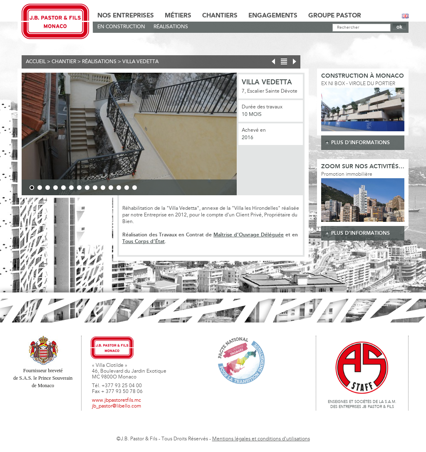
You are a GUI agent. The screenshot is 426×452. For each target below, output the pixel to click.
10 (103, 187)
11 (111, 187)
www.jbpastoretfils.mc (116, 400)
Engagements (272, 15)
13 (126, 187)
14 (134, 187)
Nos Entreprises (125, 15)
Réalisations (171, 27)
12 (118, 187)
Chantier (64, 62)
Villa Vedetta (140, 62)
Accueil (36, 62)
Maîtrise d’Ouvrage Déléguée (248, 235)
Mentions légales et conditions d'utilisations (261, 439)
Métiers (178, 15)
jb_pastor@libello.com (116, 406)
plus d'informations (360, 142)
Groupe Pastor (334, 15)
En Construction (121, 27)
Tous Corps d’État (143, 241)
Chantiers (220, 15)
